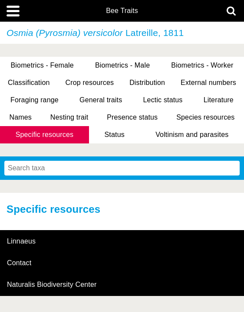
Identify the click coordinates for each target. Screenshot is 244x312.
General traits (100, 100)
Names (20, 117)
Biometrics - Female (42, 65)
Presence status (132, 117)
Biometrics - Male (122, 65)
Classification (29, 82)
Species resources (205, 117)
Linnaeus (21, 241)
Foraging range (34, 100)
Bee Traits (122, 10)
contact (19, 262)
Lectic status (163, 100)
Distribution (147, 82)
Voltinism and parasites (191, 134)
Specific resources (45, 134)
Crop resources (90, 82)
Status (115, 134)
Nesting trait (69, 117)
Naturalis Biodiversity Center (52, 284)
